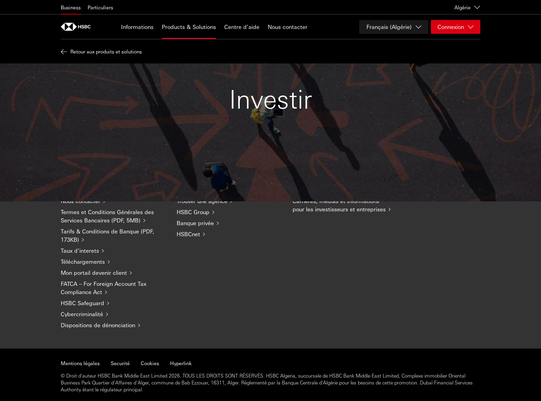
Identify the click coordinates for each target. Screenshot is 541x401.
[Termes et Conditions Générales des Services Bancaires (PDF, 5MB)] (113, 216)
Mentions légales (80, 363)
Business (71, 7)
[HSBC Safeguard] (113, 303)
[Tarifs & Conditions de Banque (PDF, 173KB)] (113, 235)
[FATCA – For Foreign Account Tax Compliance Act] (113, 288)
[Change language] (393, 27)
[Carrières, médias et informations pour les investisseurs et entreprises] (345, 205)
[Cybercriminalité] (113, 314)
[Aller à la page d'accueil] (78, 27)
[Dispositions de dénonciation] (113, 325)
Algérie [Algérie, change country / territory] (467, 7)
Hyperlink (181, 363)
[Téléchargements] (113, 262)
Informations (137, 26)
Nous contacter (287, 26)
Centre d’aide (241, 26)
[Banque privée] (229, 223)
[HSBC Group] (229, 212)
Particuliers (100, 7)
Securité (120, 363)
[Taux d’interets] (113, 251)
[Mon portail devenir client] (113, 273)
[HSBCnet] (229, 234)
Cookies (150, 363)
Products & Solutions (189, 26)
